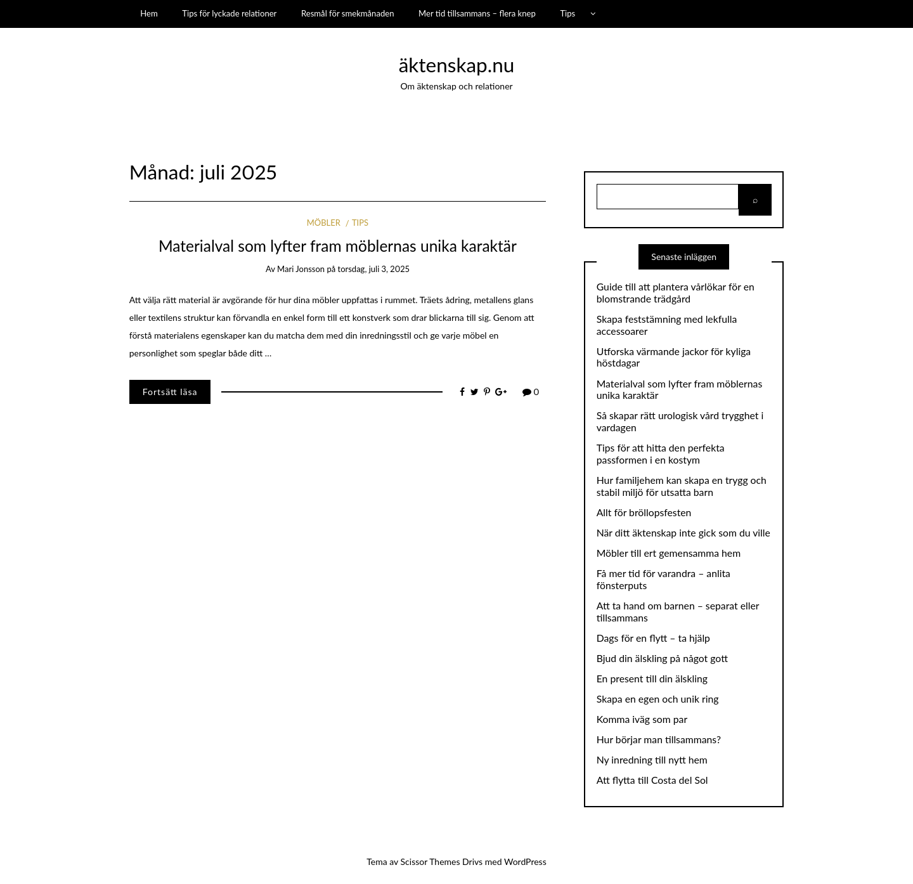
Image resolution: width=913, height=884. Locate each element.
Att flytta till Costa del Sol (652, 780)
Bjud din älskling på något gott (662, 658)
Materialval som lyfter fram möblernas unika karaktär (338, 246)
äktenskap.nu (457, 65)
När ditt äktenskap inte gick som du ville (683, 532)
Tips (567, 13)
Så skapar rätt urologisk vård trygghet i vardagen (680, 421)
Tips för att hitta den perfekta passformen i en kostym (661, 453)
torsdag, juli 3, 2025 (374, 269)
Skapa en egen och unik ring (658, 699)
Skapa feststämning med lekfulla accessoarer (667, 325)
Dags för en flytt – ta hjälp (653, 638)
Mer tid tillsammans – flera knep (477, 13)
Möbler (323, 223)
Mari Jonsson (301, 269)
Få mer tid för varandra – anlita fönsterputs (663, 579)
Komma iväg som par (642, 719)
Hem (149, 13)
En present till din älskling (652, 678)
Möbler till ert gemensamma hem (669, 553)
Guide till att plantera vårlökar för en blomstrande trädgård (675, 292)
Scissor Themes (430, 861)
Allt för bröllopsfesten (644, 512)
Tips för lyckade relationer (229, 13)
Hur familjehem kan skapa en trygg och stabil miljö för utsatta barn (682, 486)
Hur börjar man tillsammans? (659, 739)
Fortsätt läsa (170, 391)
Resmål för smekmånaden (347, 13)
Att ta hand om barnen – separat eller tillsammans (678, 611)
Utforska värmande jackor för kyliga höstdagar (674, 357)
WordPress (525, 861)
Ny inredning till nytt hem (652, 759)
